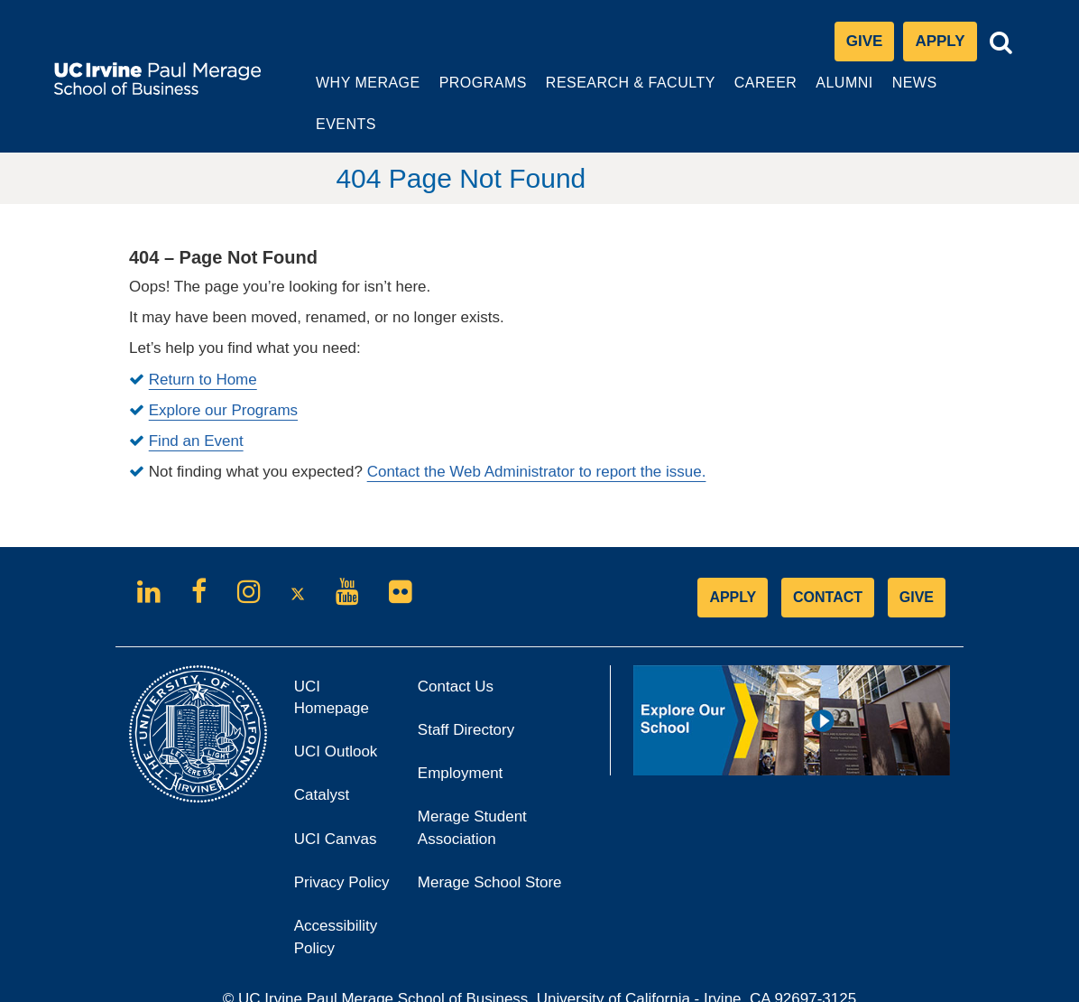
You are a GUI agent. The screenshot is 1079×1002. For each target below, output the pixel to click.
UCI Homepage (342, 663)
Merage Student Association (472, 786)
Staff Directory (466, 689)
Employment (460, 732)
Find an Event (196, 400)
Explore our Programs (223, 369)
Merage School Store (490, 841)
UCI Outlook (342, 716)
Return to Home (203, 338)
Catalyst (342, 759)
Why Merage (352, 92)
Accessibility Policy (336, 896)
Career (751, 92)
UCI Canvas (342, 803)
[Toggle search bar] (1001, 43)
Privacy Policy (342, 847)
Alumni (830, 92)
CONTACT (827, 555)
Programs (467, 92)
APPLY (732, 555)
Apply (945, 46)
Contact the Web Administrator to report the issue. (536, 431)
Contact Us (455, 645)
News (898, 82)
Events (980, 82)
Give (864, 42)
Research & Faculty (614, 92)
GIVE (916, 555)
